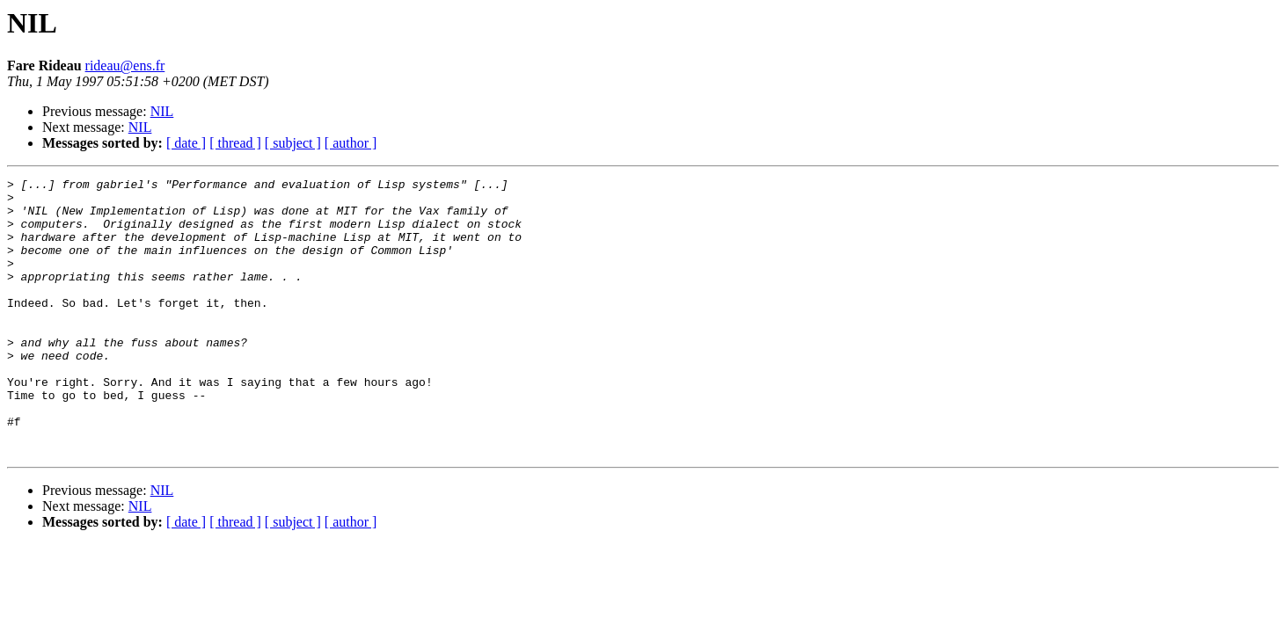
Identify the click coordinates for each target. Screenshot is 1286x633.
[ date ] (186, 142)
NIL (162, 111)
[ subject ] (293, 142)
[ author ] (351, 142)
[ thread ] (235, 142)
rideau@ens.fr (125, 65)
